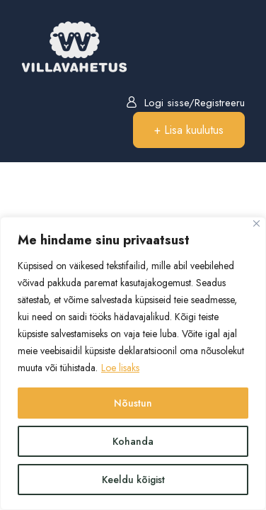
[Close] (256, 223)
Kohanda (133, 441)
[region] (133, 363)
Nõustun (133, 403)
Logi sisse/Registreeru (185, 102)
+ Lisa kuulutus (189, 130)
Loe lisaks (120, 368)
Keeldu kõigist (133, 479)
